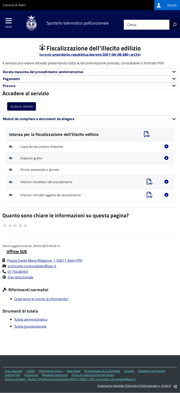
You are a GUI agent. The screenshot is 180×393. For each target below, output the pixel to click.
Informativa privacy (50, 371)
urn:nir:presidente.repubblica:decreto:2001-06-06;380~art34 (90, 54)
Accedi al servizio (21, 106)
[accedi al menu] (8, 22)
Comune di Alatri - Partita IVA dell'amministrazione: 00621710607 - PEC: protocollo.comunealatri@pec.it (70, 379)
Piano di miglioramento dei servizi (93, 375)
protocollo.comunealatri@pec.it (32, 266)
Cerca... (132, 25)
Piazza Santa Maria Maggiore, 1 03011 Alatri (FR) (45, 260)
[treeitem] (167, 5)
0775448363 (18, 271)
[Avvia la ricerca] (174, 25)
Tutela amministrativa (30, 319)
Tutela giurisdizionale (30, 326)
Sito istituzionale (20, 277)
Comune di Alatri (14, 5)
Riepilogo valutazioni (55, 375)
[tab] (90, 72)
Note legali (73, 371)
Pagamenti (31, 375)
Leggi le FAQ (12, 375)
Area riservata (14, 371)
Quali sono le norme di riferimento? (41, 299)
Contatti (129, 371)
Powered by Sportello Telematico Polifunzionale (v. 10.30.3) (134, 385)
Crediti (30, 371)
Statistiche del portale (151, 371)
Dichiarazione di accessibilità (102, 371)
